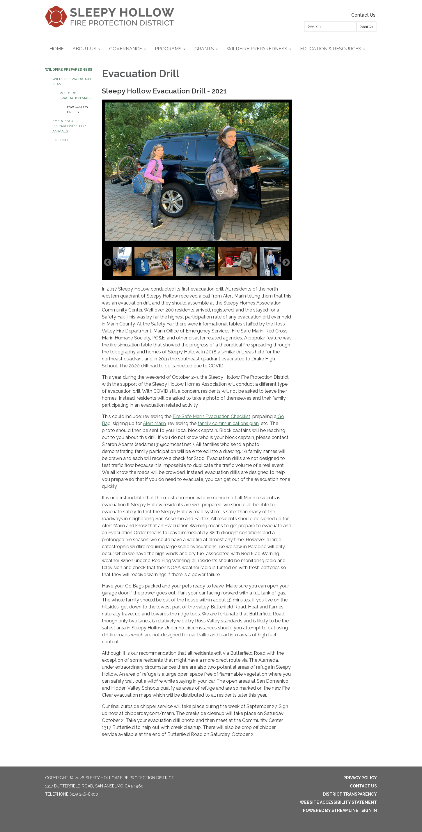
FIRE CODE (61, 140)
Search (366, 26)
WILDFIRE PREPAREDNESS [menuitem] (257, 49)
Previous (107, 262)
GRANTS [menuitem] (204, 49)
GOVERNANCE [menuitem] (125, 49)
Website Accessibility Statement (338, 802)
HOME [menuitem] (56, 49)
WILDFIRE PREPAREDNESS (68, 70)
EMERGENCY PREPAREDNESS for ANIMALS (69, 126)
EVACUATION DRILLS (77, 109)
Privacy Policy (360, 778)
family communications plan (228, 423)
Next (286, 262)
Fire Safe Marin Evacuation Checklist (211, 416)
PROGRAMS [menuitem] (168, 49)
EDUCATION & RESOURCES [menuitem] (330, 49)
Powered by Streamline (330, 810)
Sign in (369, 810)
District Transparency (350, 794)
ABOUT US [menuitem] (84, 49)
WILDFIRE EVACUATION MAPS (75, 95)
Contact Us (363, 15)
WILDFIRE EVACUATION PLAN (71, 81)
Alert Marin (154, 423)
